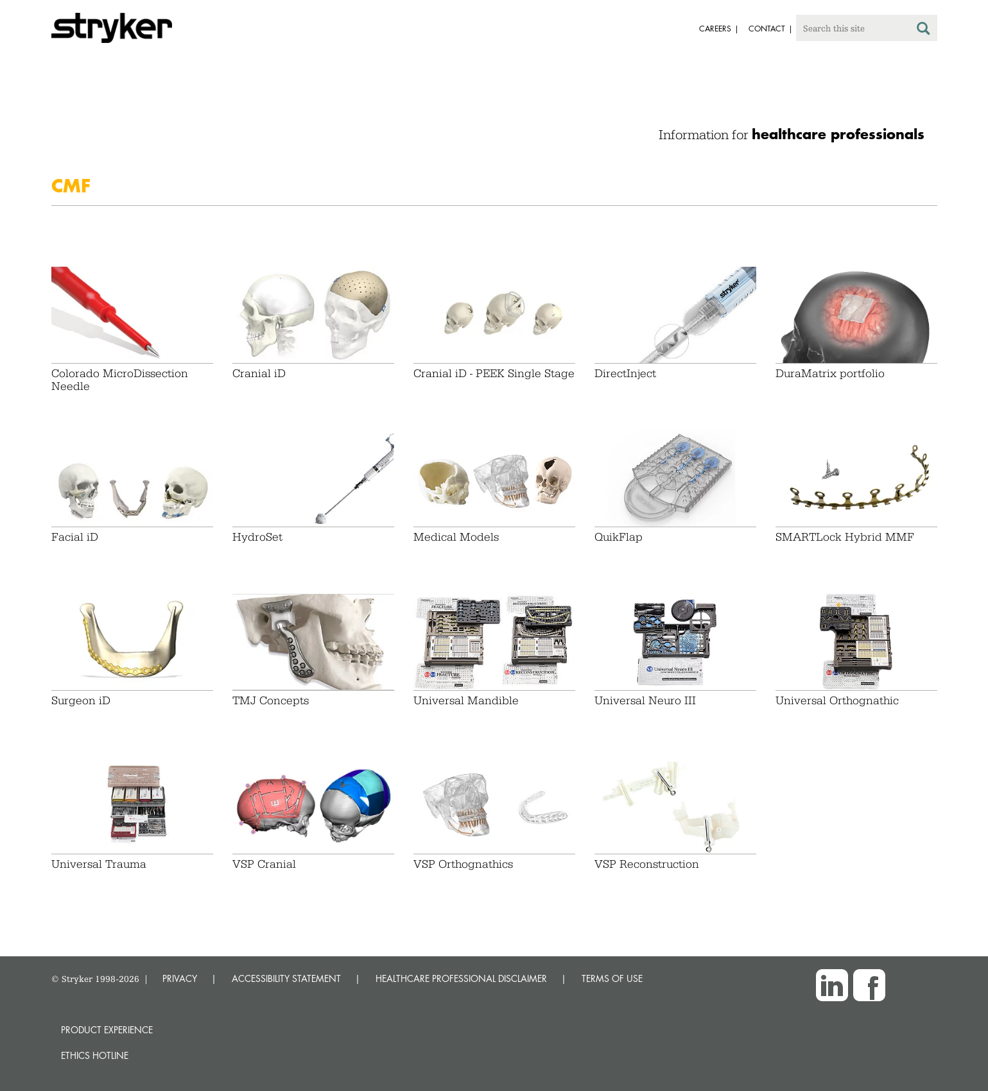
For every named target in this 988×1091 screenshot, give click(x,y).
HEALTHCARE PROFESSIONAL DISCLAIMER (461, 978)
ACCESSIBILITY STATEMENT (286, 978)
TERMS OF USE (612, 978)
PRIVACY (179, 978)
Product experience (107, 1030)
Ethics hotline (94, 1055)
